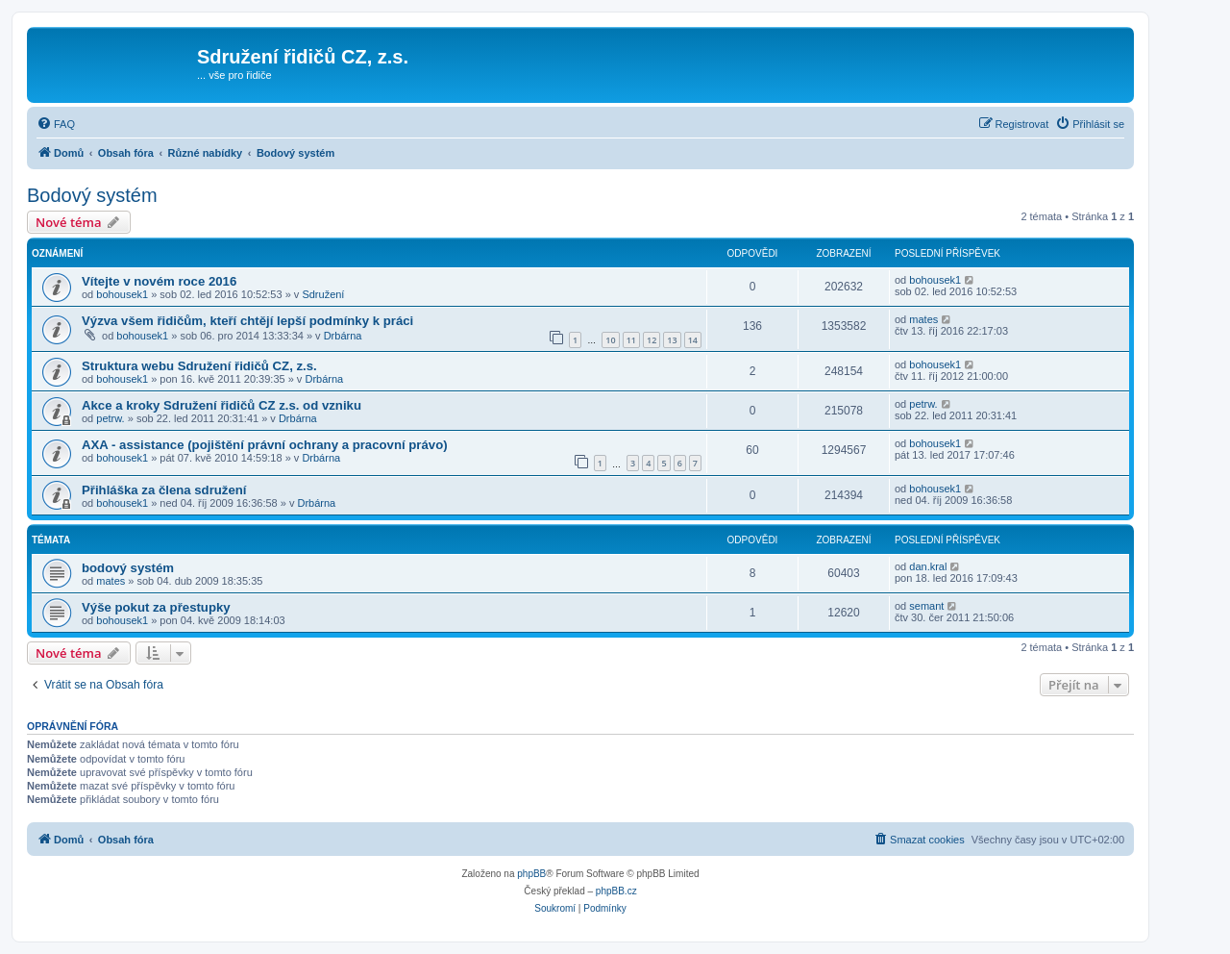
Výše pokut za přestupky (156, 607)
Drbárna (343, 335)
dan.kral (928, 566)
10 (610, 340)
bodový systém (128, 568)
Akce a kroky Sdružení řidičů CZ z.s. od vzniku (221, 405)
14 (693, 340)
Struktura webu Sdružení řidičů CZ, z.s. (199, 366)
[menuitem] (56, 124)
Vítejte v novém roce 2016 (159, 281)
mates (923, 319)
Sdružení (323, 294)
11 (631, 340)
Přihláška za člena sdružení (164, 490)
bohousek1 (122, 294)
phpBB (531, 873)
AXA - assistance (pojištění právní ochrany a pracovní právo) (265, 445)
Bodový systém (92, 195)
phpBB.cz (616, 891)
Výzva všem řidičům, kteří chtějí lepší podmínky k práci (247, 321)
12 (651, 340)
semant (926, 606)
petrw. (110, 418)
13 (671, 340)
